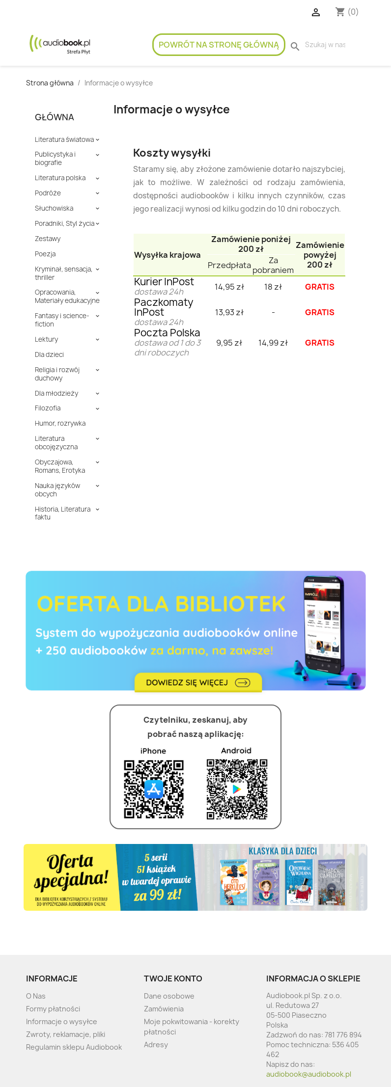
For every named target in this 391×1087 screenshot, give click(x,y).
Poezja (45, 254)
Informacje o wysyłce (61, 1021)
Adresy (156, 1044)
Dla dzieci (49, 355)
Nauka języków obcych (57, 490)
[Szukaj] (325, 45)
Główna (54, 117)
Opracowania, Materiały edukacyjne (67, 296)
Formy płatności (53, 1008)
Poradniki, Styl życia (64, 223)
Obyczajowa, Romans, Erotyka (60, 466)
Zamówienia (164, 1008)
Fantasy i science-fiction (62, 320)
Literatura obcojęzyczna (56, 443)
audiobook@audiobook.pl (308, 1074)
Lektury (46, 339)
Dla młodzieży (56, 393)
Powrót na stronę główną (219, 44)
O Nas (36, 996)
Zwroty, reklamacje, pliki (65, 1034)
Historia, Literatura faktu (62, 513)
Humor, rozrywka (60, 423)
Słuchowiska (54, 208)
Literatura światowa (64, 140)
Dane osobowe (169, 996)
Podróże (48, 193)
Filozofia (47, 408)
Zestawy (47, 239)
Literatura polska (60, 178)
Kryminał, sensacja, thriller (63, 273)
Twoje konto (173, 978)
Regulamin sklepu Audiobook (74, 1047)
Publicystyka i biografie (55, 158)
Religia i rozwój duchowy (57, 374)
